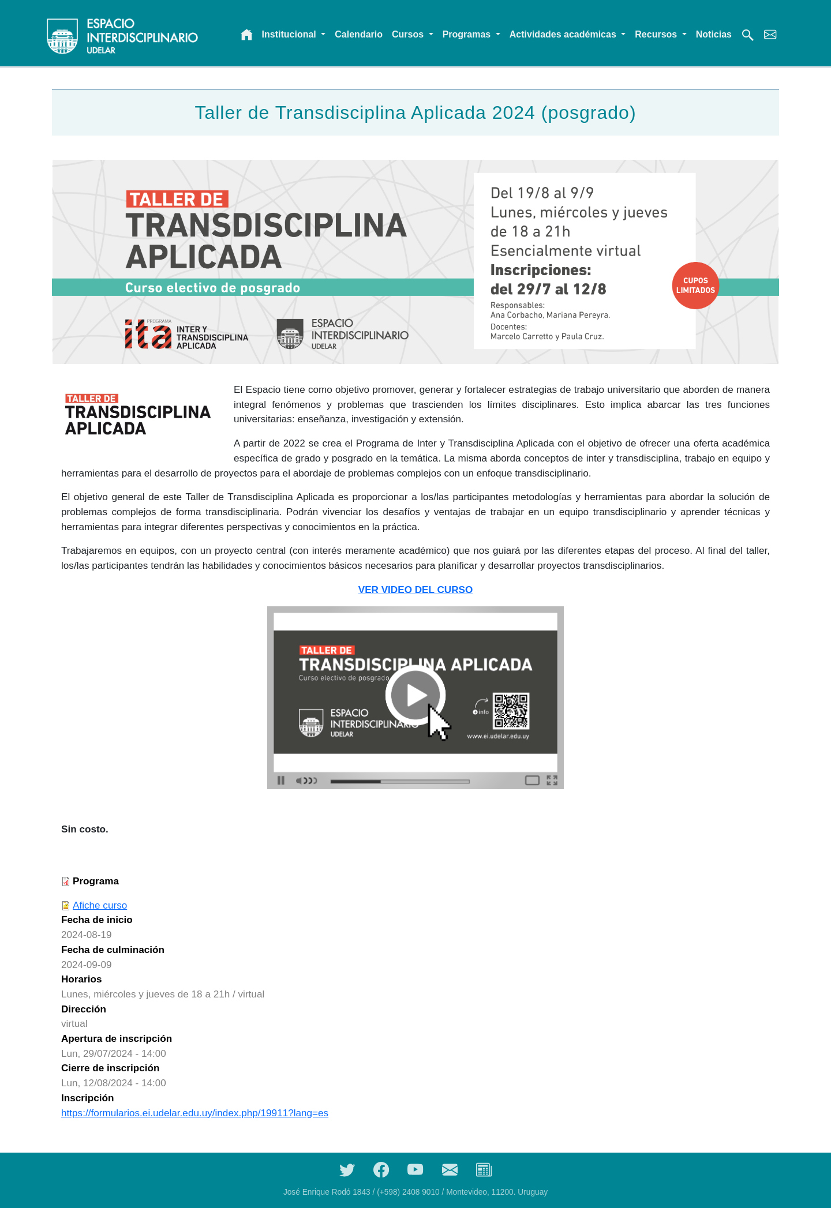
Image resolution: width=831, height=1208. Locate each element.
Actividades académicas (564, 34)
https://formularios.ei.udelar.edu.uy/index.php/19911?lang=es (194, 1113)
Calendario (359, 34)
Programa (96, 881)
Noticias (714, 34)
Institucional (290, 34)
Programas (468, 34)
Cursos (409, 34)
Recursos (657, 34)
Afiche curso (100, 905)
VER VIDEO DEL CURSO (415, 589)
